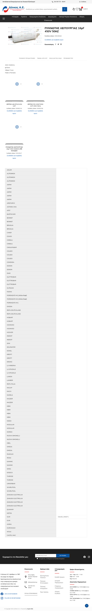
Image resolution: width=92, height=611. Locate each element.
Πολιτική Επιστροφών (44, 582)
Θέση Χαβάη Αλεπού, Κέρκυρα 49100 (32, 576)
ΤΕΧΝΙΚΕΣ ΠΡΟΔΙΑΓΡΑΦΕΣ (27, 58)
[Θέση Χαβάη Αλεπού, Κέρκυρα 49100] (26, 577)
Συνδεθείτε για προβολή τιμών (54, 40)
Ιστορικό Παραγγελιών (59, 582)
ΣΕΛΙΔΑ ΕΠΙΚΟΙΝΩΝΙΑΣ (31, 593)
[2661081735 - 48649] (26, 587)
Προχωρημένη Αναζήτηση (37, 17)
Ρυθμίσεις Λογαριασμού (59, 587)
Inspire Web (30, 608)
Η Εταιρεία (15, 17)
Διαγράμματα (52, 17)
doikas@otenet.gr (32, 582)
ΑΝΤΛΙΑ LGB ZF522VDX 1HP (14, 105)
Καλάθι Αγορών (59, 577)
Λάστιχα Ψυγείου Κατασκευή (68, 17)
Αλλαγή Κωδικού (57, 592)
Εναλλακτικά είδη (55, 58)
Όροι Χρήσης (44, 592)
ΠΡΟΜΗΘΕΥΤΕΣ (68, 58)
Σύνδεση (82, 1)
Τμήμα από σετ (42, 58)
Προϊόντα (24, 17)
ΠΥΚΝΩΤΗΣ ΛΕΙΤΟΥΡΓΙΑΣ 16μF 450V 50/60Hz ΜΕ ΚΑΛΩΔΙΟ (14, 149)
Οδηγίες (82, 17)
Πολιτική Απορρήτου (43, 587)
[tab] (27, 58)
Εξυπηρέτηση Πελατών (44, 577)
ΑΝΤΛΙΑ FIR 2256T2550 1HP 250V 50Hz (35, 105)
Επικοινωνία (48, 20)
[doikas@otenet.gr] (26, 582)
